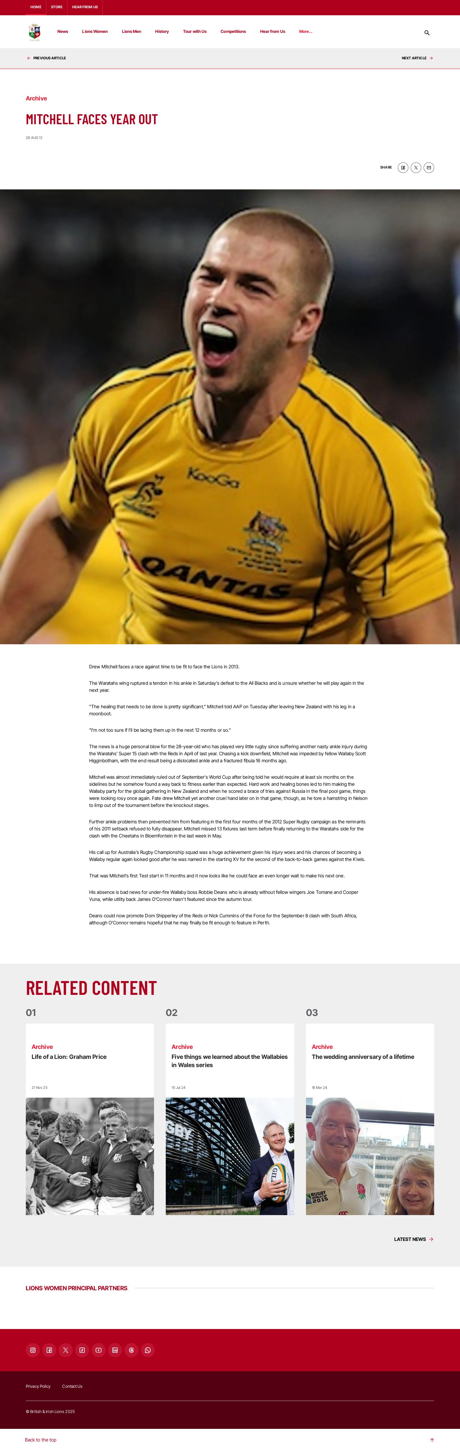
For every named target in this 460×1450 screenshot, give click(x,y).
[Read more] (90, 1118)
